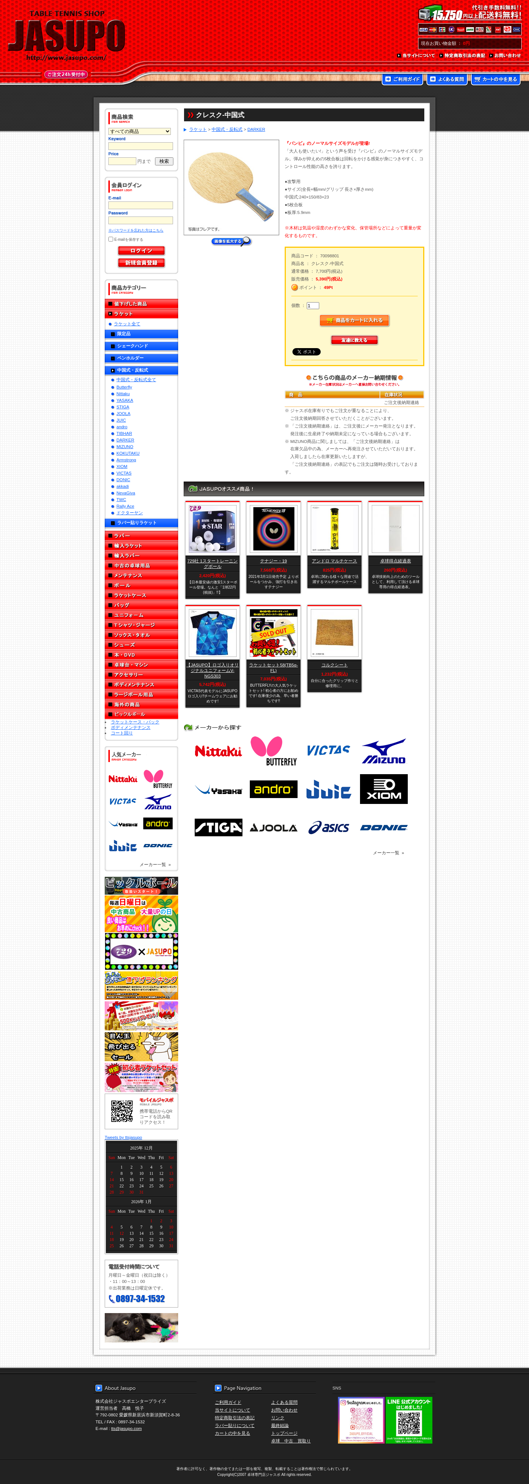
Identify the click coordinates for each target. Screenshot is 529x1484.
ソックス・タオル (141, 635)
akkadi (122, 486)
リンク (277, 1417)
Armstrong (126, 459)
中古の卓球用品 (141, 566)
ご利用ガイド (402, 80)
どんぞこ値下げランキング (141, 985)
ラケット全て (127, 323)
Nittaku (123, 393)
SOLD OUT (273, 633)
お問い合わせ (505, 56)
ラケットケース (141, 595)
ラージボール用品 (141, 695)
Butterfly (124, 387)
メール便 (141, 1327)
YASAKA (124, 400)
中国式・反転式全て (136, 379)
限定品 (123, 333)
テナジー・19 (273, 560)
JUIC (121, 420)
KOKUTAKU (128, 453)
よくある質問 (447, 80)
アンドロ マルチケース (334, 560)
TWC (121, 499)
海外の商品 (141, 704)
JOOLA (123, 413)
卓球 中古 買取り (291, 1440)
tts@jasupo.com (126, 1428)
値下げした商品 (141, 304)
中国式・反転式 (132, 370)
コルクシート (334, 664)
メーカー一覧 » (155, 864)
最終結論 (280, 1425)
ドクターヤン (129, 512)
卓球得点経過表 (395, 560)
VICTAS (124, 473)
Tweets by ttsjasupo (123, 1137)
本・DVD (141, 655)
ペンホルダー (130, 357)
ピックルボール (141, 714)
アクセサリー (141, 675)
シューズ (141, 645)
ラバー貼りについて (235, 1425)
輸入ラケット (141, 546)
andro (121, 426)
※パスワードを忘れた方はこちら (135, 230)
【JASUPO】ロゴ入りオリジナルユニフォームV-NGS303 (212, 670)
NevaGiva (125, 492)
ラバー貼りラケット (137, 522)
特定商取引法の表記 (462, 56)
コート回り (122, 732)
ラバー (141, 536)
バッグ (141, 605)
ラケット (141, 314)
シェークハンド (132, 345)
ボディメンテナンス (141, 685)
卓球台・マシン (141, 665)
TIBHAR (124, 433)
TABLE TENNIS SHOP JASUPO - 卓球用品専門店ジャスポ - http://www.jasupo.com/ (66, 36)
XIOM (121, 466)
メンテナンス (141, 575)
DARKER (125, 439)
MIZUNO (124, 446)
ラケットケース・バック (135, 721)
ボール (141, 585)
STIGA (122, 406)
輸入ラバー (141, 556)
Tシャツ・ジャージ (141, 625)
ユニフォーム (141, 615)
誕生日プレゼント (141, 1016)
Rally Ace (125, 506)
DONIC (123, 479)
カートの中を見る (496, 80)
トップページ (284, 1433)
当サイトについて (416, 56)
